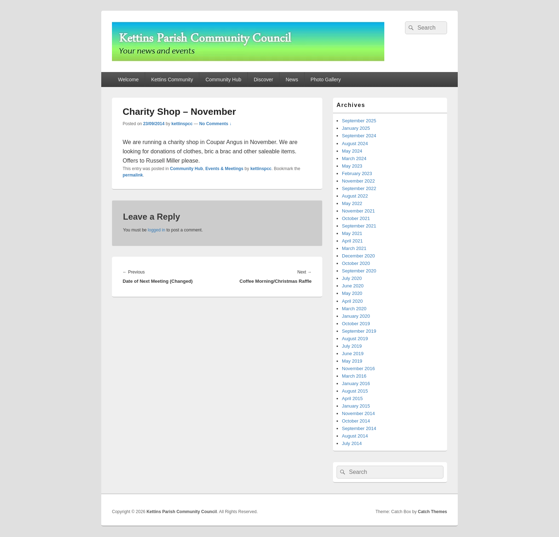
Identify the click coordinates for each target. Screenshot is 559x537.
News (292, 79)
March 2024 (354, 158)
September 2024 (359, 135)
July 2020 (352, 278)
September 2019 (359, 331)
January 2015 (356, 406)
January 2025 (356, 128)
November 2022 (358, 181)
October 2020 (356, 263)
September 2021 (359, 226)
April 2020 (352, 301)
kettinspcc (182, 123)
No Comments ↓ (215, 123)
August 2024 (355, 143)
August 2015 (355, 391)
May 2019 (352, 361)
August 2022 (355, 196)
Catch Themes (432, 511)
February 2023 (357, 173)
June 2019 (353, 353)
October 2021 (356, 218)
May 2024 (352, 151)
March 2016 (354, 376)
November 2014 (358, 413)
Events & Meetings (224, 168)
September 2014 (359, 428)
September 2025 (359, 120)
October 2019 (356, 323)
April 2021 (352, 241)
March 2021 (354, 248)
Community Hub (223, 79)
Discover (263, 79)
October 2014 (356, 421)
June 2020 (353, 285)
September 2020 (359, 270)
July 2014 (352, 443)
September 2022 (359, 188)
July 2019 (352, 346)
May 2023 (352, 166)
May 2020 (352, 293)
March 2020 (354, 308)
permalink (133, 175)
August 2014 (355, 436)
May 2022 (352, 203)
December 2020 (358, 256)
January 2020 (356, 316)
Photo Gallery (326, 79)
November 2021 (358, 211)
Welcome (128, 79)
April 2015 (352, 398)
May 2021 (352, 233)
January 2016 (356, 383)
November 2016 (358, 368)
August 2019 (355, 338)
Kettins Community (172, 79)
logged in (156, 229)
